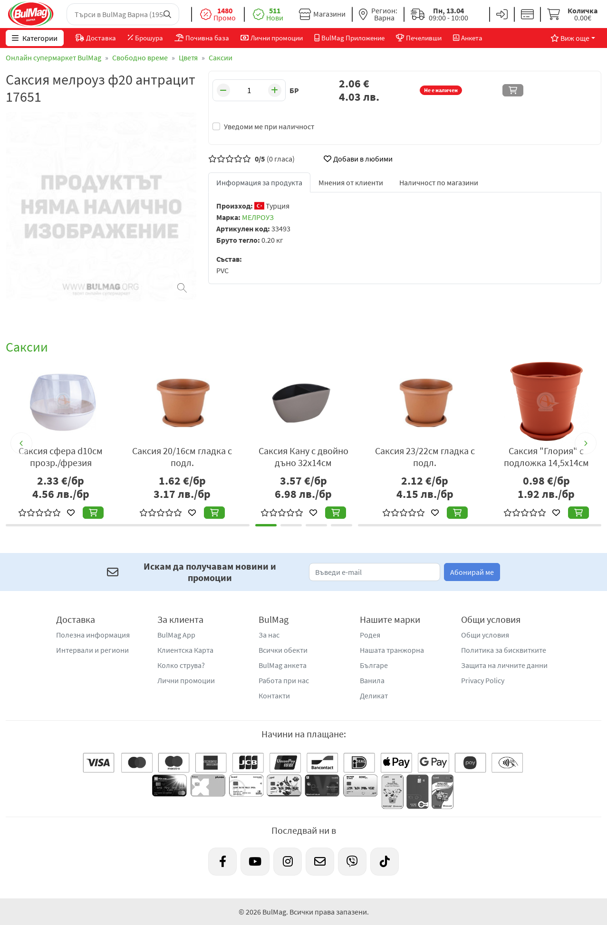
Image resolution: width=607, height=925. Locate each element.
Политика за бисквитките (503, 650)
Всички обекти (283, 650)
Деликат (374, 695)
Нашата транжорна (392, 650)
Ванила (372, 680)
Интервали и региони (92, 650)
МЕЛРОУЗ (258, 217)
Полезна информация (93, 634)
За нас (269, 634)
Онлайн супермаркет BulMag (53, 57)
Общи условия (485, 634)
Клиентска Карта (185, 650)
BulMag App (176, 634)
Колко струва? (181, 665)
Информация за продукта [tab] (259, 182)
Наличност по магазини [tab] (438, 182)
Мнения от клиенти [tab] (350, 182)
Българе (374, 665)
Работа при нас (284, 680)
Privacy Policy (482, 680)
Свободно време (140, 57)
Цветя (188, 57)
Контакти (274, 695)
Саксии (220, 57)
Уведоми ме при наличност (269, 126)
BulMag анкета (283, 665)
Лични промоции (186, 680)
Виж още (569, 38)
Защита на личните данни (504, 665)
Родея (370, 634)
